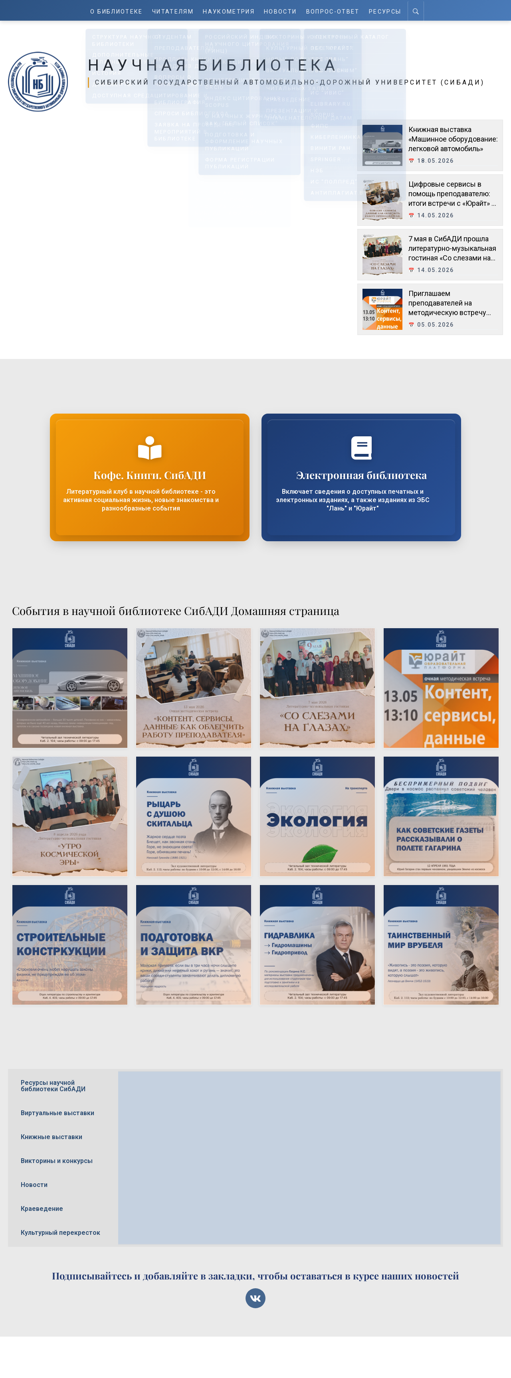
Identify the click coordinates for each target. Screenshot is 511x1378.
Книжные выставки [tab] (51, 1137)
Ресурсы (385, 10)
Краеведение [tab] (42, 1208)
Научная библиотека (225, 64)
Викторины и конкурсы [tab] (57, 1161)
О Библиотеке (117, 10)
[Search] (416, 10)
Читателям (174, 10)
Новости (281, 10)
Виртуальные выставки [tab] (57, 1113)
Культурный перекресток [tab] (60, 1232)
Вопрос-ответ (333, 10)
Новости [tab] (34, 1185)
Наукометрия (229, 10)
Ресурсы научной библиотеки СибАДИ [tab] (53, 1086)
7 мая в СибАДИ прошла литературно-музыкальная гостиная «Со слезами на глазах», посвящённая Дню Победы (453, 257)
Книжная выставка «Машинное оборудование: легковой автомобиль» (453, 138)
